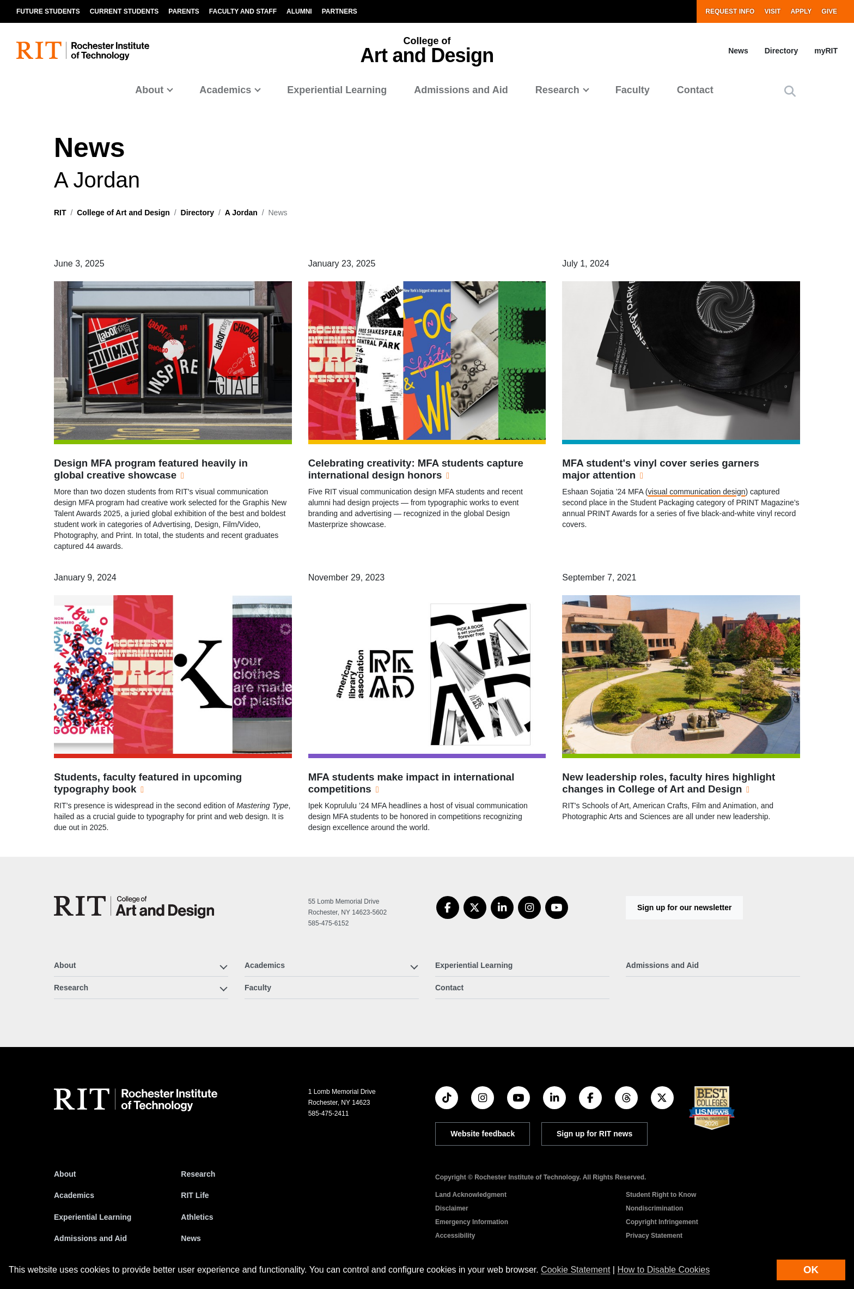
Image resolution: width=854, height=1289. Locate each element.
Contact (695, 89)
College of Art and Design (123, 212)
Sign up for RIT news (594, 1133)
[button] (790, 91)
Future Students (48, 11)
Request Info (729, 11)
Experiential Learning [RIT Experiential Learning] (92, 1217)
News (738, 50)
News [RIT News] (191, 1238)
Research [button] (557, 89)
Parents (183, 11)
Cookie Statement (575, 1269)
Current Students (124, 11)
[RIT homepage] (82, 50)
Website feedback (482, 1133)
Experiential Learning (337, 89)
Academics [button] (225, 89)
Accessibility (455, 1235)
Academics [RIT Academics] (74, 1195)
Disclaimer (451, 1208)
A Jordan (241, 212)
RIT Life (195, 1195)
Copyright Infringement (662, 1222)
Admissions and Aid (461, 89)
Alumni (299, 11)
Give (829, 11)
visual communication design (697, 491)
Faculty (632, 89)
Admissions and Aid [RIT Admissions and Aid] (90, 1238)
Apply (801, 11)
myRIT (826, 50)
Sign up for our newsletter (684, 907)
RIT (60, 212)
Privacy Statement (654, 1235)
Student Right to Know (661, 1195)
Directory (781, 50)
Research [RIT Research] (198, 1174)
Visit (772, 11)
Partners (339, 11)
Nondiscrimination (654, 1208)
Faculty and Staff (243, 11)
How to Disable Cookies (663, 1269)
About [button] (149, 89)
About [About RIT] (65, 1174)
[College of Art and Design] (134, 907)
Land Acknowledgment (471, 1195)
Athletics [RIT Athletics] (197, 1217)
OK (811, 1269)
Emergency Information (471, 1222)
